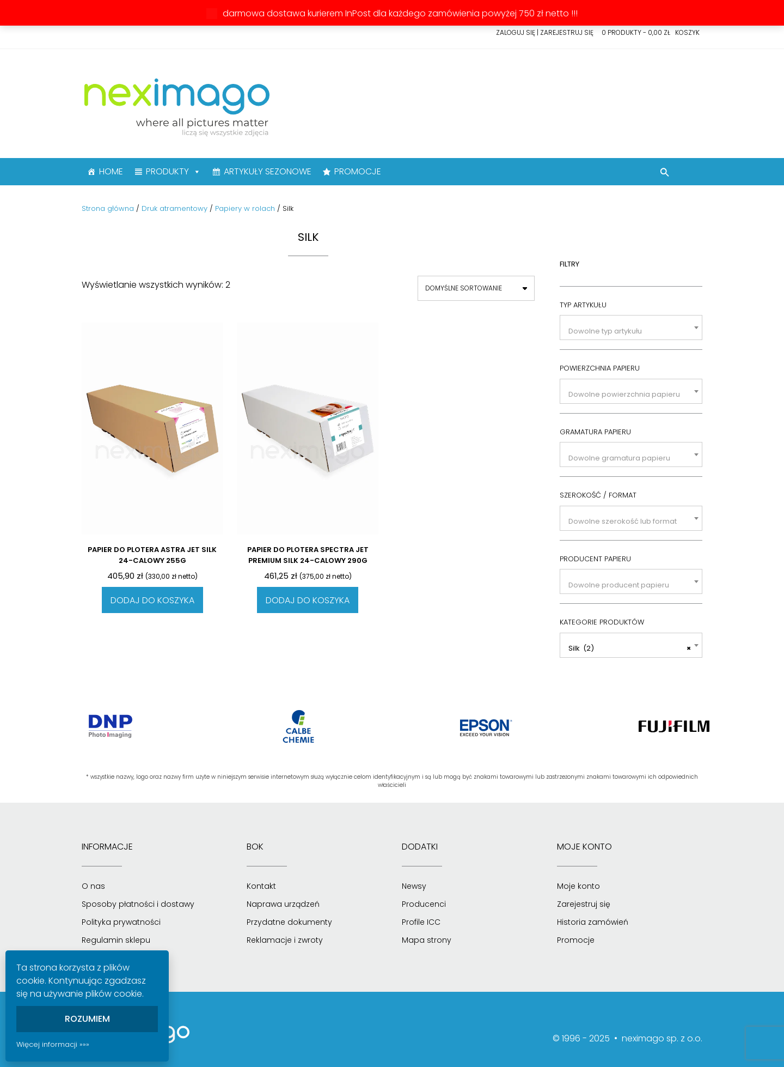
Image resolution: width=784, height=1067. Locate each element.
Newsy (414, 886)
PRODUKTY (173, 171)
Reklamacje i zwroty (285, 940)
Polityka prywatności (121, 922)
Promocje (576, 940)
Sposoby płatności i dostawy (138, 904)
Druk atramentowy (174, 208)
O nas (93, 886)
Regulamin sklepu (116, 940)
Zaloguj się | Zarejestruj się (544, 32)
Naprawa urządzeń (283, 904)
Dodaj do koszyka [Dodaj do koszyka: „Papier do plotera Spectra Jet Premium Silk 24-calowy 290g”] (308, 600)
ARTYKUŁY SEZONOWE (267, 171)
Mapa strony (426, 940)
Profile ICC (421, 922)
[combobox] (631, 327)
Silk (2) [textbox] (629, 648)
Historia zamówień (592, 922)
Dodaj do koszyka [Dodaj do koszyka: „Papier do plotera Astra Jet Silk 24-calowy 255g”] (152, 600)
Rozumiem (87, 1019)
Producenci (424, 904)
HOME (111, 171)
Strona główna (108, 208)
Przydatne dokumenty (289, 922)
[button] (665, 173)
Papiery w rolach (245, 208)
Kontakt (261, 886)
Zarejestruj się (583, 904)
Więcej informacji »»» (52, 1044)
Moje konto (578, 886)
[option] (110, 726)
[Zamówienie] (476, 288)
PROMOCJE (357, 171)
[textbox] (631, 331)
